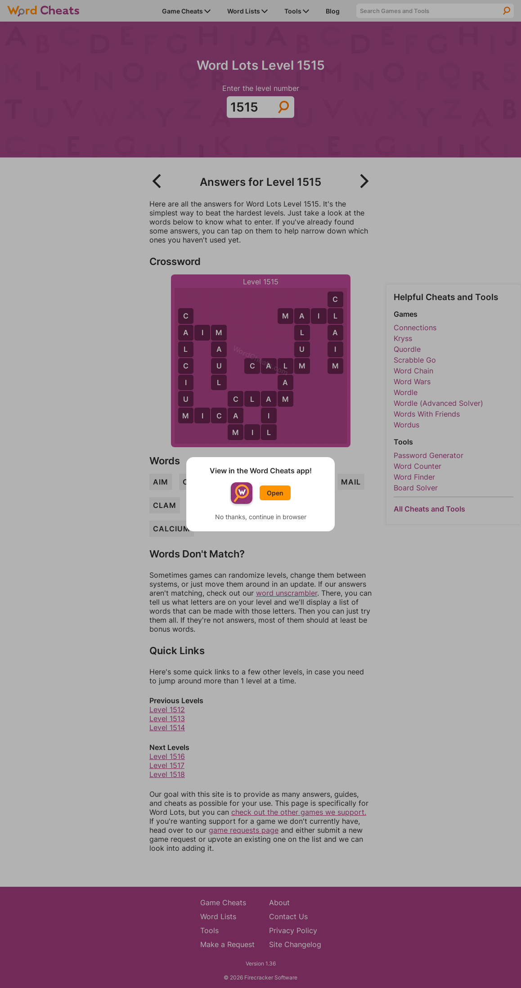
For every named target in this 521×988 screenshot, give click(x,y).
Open (275, 493)
